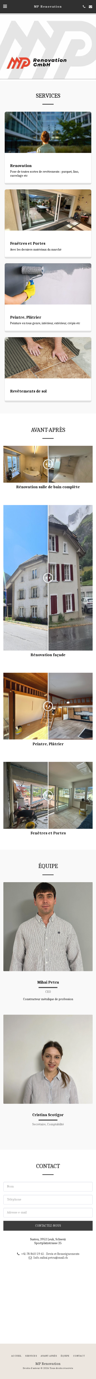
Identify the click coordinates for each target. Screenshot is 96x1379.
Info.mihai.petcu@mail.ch (48, 1278)
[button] (5, 6)
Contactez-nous (48, 1246)
